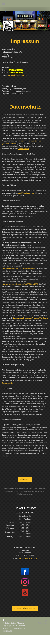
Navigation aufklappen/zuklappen (25, 3)
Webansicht (42, 623)
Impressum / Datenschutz (25, 608)
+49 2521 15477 (16, 70)
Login (45, 620)
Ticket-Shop (25, 479)
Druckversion (10, 620)
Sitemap (21, 620)
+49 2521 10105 (16, 73)
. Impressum (21, 141)
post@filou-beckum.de (17, 75)
